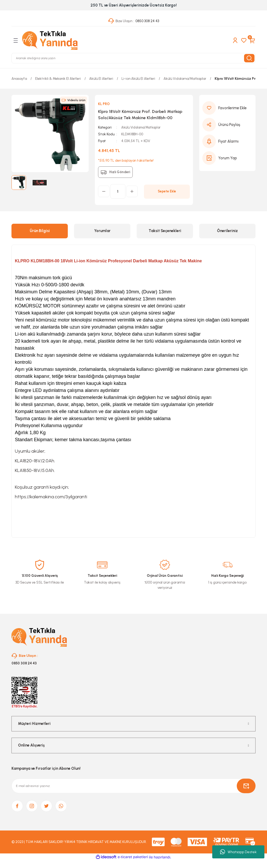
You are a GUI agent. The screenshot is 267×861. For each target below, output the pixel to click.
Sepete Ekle (166, 191)
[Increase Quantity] (132, 191)
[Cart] (252, 40)
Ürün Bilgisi (40, 230)
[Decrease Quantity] (104, 191)
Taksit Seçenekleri (165, 230)
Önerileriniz (227, 230)
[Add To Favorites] (227, 108)
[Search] (133, 58)
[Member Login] (235, 40)
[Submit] (246, 786)
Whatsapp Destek (238, 852)
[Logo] (49, 40)
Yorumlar (102, 230)
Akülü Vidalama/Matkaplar (142, 127)
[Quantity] (117, 191)
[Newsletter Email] (133, 786)
